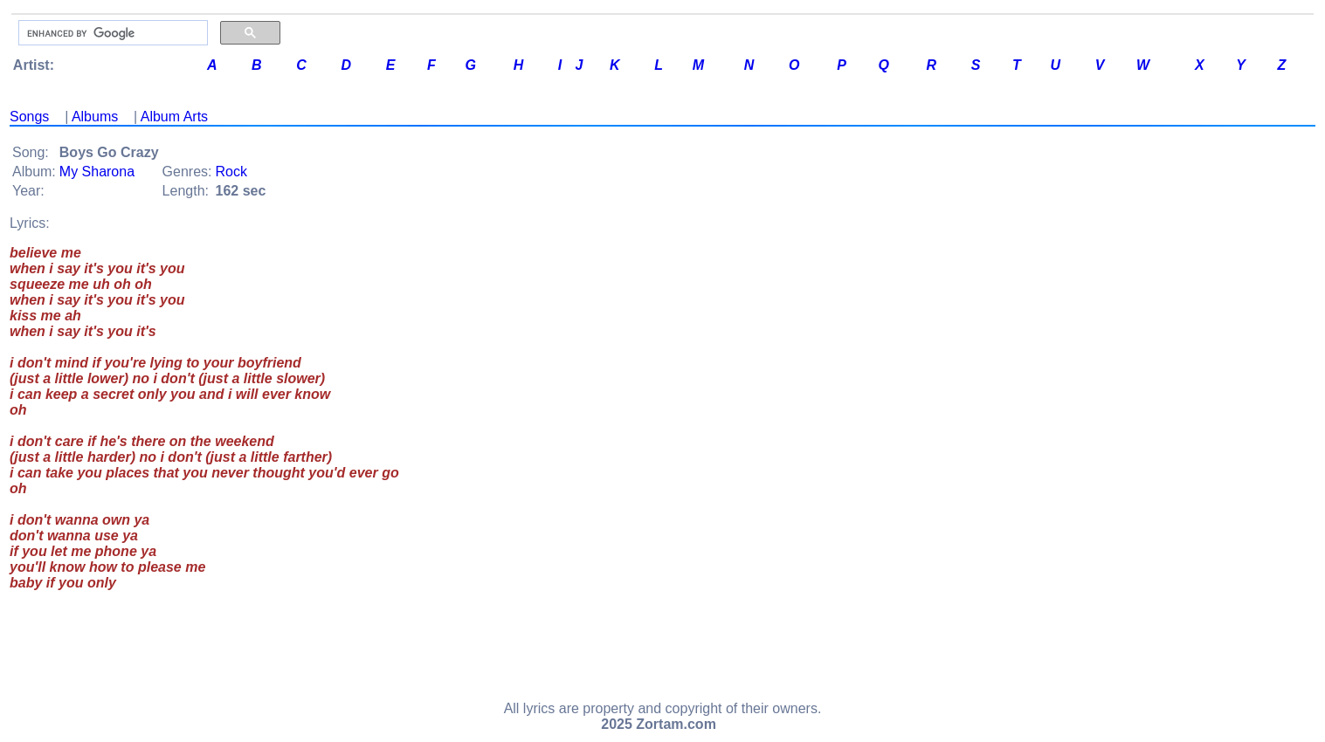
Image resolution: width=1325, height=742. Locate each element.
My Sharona (97, 171)
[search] (111, 33)
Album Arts (174, 116)
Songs (29, 116)
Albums (95, 116)
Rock (231, 171)
